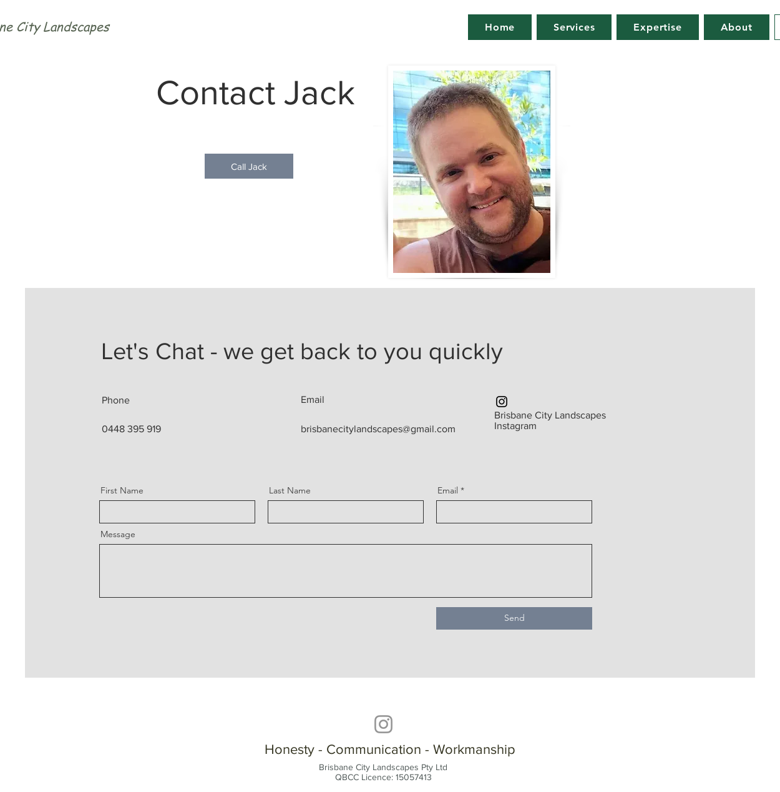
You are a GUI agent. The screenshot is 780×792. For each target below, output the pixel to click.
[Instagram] (501, 401)
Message (117, 534)
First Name (122, 490)
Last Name (290, 490)
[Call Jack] (249, 166)
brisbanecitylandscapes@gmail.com (378, 428)
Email (447, 490)
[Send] (514, 618)
